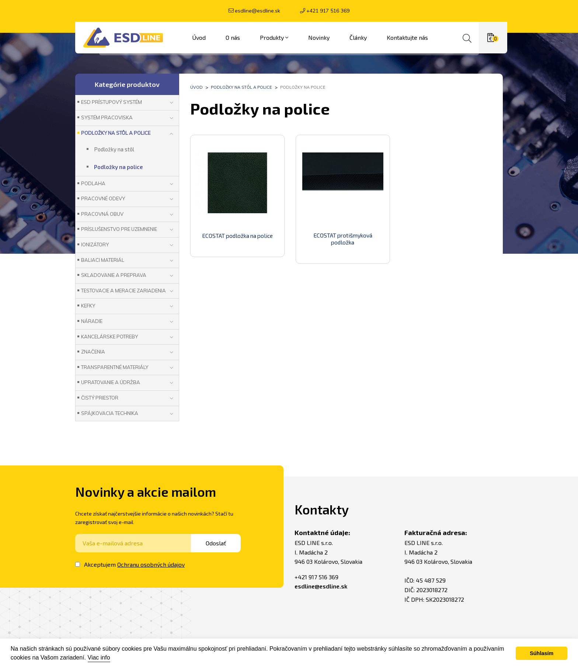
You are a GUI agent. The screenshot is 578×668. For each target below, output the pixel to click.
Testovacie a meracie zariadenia (123, 290)
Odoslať (220, 542)
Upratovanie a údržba (110, 382)
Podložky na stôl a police (241, 87)
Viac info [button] (99, 657)
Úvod (196, 87)
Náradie (91, 321)
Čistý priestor (99, 398)
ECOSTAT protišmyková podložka (342, 239)
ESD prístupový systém (111, 102)
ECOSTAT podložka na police (237, 235)
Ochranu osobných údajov (151, 564)
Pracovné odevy (103, 198)
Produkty (274, 38)
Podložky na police (302, 87)
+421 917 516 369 (327, 11)
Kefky (88, 306)
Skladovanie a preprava (113, 275)
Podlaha (93, 183)
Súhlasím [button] (541, 653)
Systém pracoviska (107, 117)
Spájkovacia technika (109, 413)
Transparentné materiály (114, 367)
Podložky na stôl (114, 149)
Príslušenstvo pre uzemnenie (119, 229)
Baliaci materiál (102, 260)
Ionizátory (95, 244)
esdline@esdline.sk (257, 11)
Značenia (93, 352)
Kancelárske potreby (109, 337)
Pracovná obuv (102, 214)
